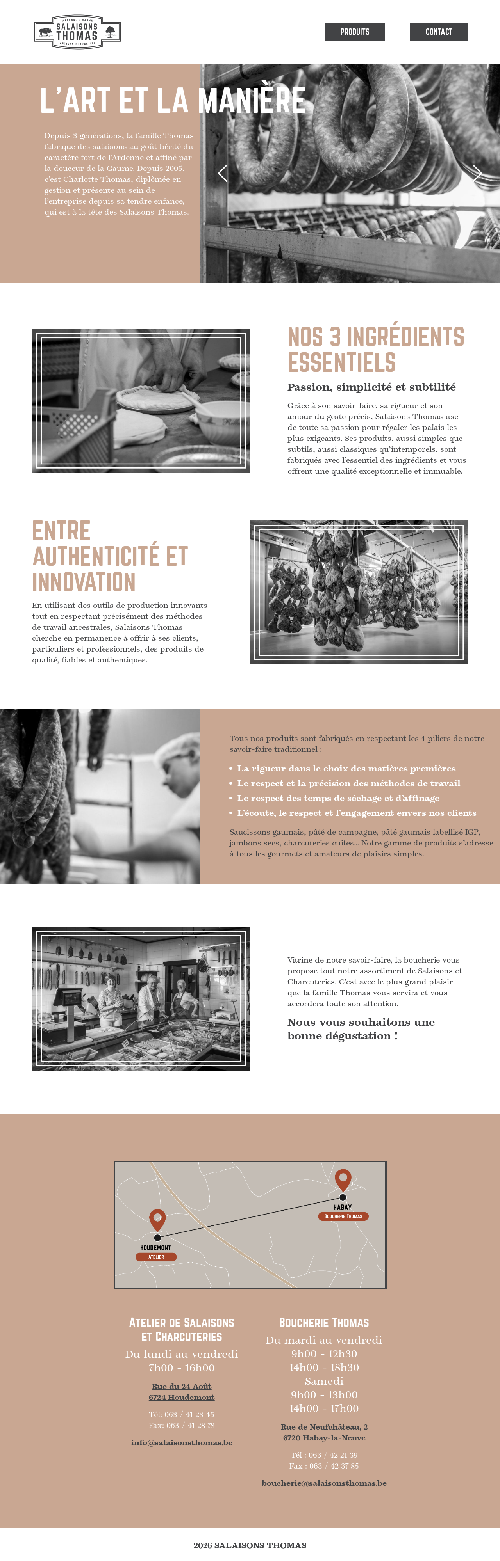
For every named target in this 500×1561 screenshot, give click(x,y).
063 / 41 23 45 (189, 1414)
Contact (439, 32)
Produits (355, 32)
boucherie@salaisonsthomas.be (324, 1483)
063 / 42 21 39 (333, 1455)
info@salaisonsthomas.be (181, 1442)
